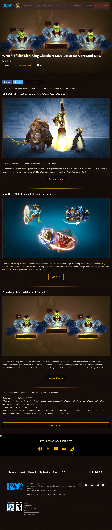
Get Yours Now (56, 179)
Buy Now (56, 277)
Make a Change (56, 378)
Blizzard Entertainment (27, 65)
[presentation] (8, 6)
